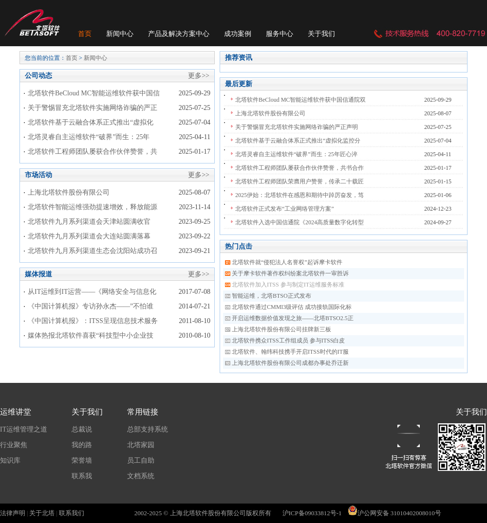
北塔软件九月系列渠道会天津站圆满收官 (89, 221)
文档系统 (140, 476)
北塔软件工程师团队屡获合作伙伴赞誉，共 (92, 151)
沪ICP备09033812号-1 (312, 513)
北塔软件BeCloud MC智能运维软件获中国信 (94, 93)
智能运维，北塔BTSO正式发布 (271, 295)
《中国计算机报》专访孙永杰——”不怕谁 (90, 306)
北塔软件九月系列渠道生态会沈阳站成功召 (92, 250)
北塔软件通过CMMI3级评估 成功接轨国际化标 (292, 307)
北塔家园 (140, 445)
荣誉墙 (82, 460)
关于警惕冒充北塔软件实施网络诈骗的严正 (92, 107)
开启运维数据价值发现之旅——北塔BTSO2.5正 (293, 318)
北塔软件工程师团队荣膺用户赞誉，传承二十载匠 (299, 181)
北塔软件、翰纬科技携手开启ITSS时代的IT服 (290, 351)
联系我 (82, 476)
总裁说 (82, 429)
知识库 (10, 460)
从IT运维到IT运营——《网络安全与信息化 (92, 291)
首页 (85, 33)
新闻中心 (119, 33)
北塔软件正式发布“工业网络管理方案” (284, 208)
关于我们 (321, 33)
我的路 (82, 445)
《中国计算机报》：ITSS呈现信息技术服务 (93, 321)
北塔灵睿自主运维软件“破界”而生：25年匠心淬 (296, 154)
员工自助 (140, 460)
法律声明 (12, 513)
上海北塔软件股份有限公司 (69, 192)
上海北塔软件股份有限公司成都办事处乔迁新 (290, 363)
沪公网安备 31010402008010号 (394, 513)
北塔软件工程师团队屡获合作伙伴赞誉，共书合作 (299, 167)
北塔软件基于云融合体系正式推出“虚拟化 (90, 122)
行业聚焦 (13, 445)
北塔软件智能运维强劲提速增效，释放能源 (92, 207)
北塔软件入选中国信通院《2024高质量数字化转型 (299, 222)
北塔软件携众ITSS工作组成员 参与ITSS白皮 (288, 340)
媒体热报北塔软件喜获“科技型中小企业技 (90, 335)
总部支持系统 (147, 429)
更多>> (198, 75)
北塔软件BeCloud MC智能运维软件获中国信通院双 (300, 99)
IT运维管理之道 (23, 429)
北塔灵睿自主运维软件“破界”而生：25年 (89, 137)
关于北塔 (42, 513)
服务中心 (279, 33)
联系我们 (71, 513)
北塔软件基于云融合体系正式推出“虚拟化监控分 (297, 140)
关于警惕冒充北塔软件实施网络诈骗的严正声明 (296, 127)
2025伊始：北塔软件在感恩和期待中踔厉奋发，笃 (299, 195)
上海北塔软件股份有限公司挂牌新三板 (281, 329)
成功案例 (237, 33)
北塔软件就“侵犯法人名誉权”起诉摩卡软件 (287, 262)
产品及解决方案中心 (178, 33)
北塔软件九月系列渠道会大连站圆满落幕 (89, 236)
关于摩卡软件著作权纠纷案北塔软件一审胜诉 (290, 273)
